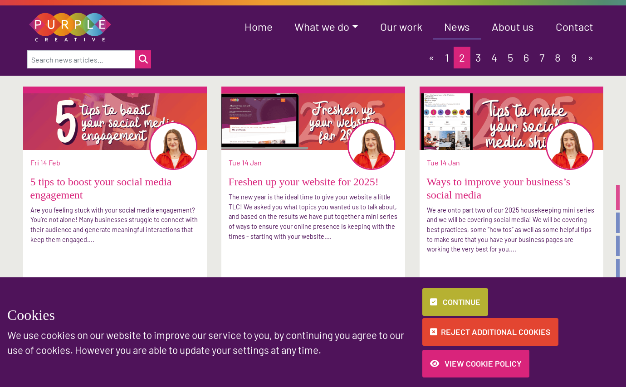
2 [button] (462, 57)
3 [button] (478, 57)
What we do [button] (321, 26)
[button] (70, 26)
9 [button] (574, 57)
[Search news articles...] (81, 59)
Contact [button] (574, 26)
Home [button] (259, 26)
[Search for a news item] (143, 59)
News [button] (457, 26)
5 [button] (510, 57)
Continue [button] (455, 302)
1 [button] (447, 57)
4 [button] (494, 57)
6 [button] (526, 57)
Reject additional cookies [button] (490, 332)
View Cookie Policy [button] (476, 363)
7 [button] (541, 57)
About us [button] (513, 26)
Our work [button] (401, 26)
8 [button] (558, 57)
